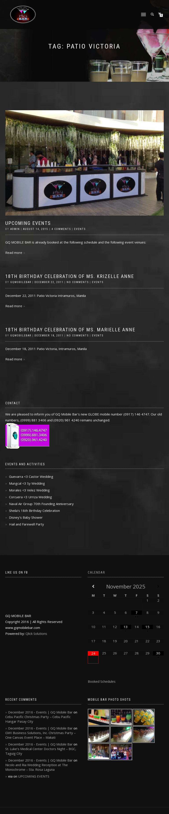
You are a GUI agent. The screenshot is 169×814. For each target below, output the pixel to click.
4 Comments (61, 229)
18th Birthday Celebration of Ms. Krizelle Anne (69, 276)
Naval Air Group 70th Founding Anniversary (41, 504)
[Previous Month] (93, 586)
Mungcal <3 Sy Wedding (27, 483)
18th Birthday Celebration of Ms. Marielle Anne (70, 329)
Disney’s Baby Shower (26, 517)
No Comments (78, 282)
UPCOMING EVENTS (28, 223)
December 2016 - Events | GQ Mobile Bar (40, 712)
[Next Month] (158, 586)
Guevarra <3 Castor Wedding (31, 476)
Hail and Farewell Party (26, 524)
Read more (13, 252)
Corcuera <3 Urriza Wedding (30, 497)
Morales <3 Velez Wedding (29, 490)
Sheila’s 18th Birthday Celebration (34, 510)
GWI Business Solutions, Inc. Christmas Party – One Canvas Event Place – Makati (40, 735)
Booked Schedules (102, 681)
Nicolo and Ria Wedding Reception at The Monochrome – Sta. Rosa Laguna (36, 767)
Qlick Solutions (36, 633)
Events (80, 229)
